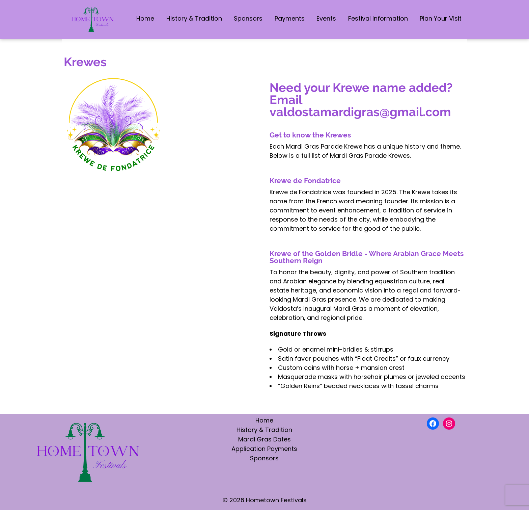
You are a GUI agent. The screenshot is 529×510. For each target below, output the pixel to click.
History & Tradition (194, 18)
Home (145, 18)
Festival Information (378, 18)
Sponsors (248, 18)
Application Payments (264, 448)
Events (326, 18)
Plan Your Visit (441, 18)
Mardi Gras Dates (264, 439)
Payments (290, 18)
